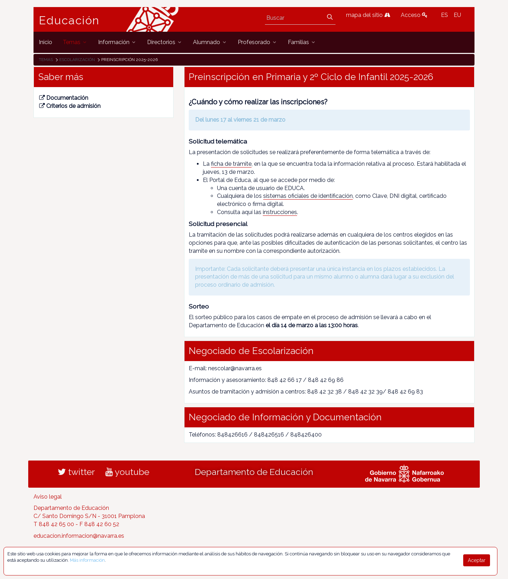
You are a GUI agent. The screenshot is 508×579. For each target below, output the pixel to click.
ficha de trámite (231, 163)
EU (457, 15)
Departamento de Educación (254, 472)
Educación (69, 20)
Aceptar (476, 560)
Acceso (414, 15)
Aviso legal (48, 496)
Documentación (63, 98)
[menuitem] (46, 42)
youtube (127, 472)
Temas (46, 59)
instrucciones (280, 212)
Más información (87, 560)
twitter (76, 472)
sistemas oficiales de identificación (308, 196)
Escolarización (77, 59)
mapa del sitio (368, 15)
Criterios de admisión (70, 106)
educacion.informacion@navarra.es (79, 535)
